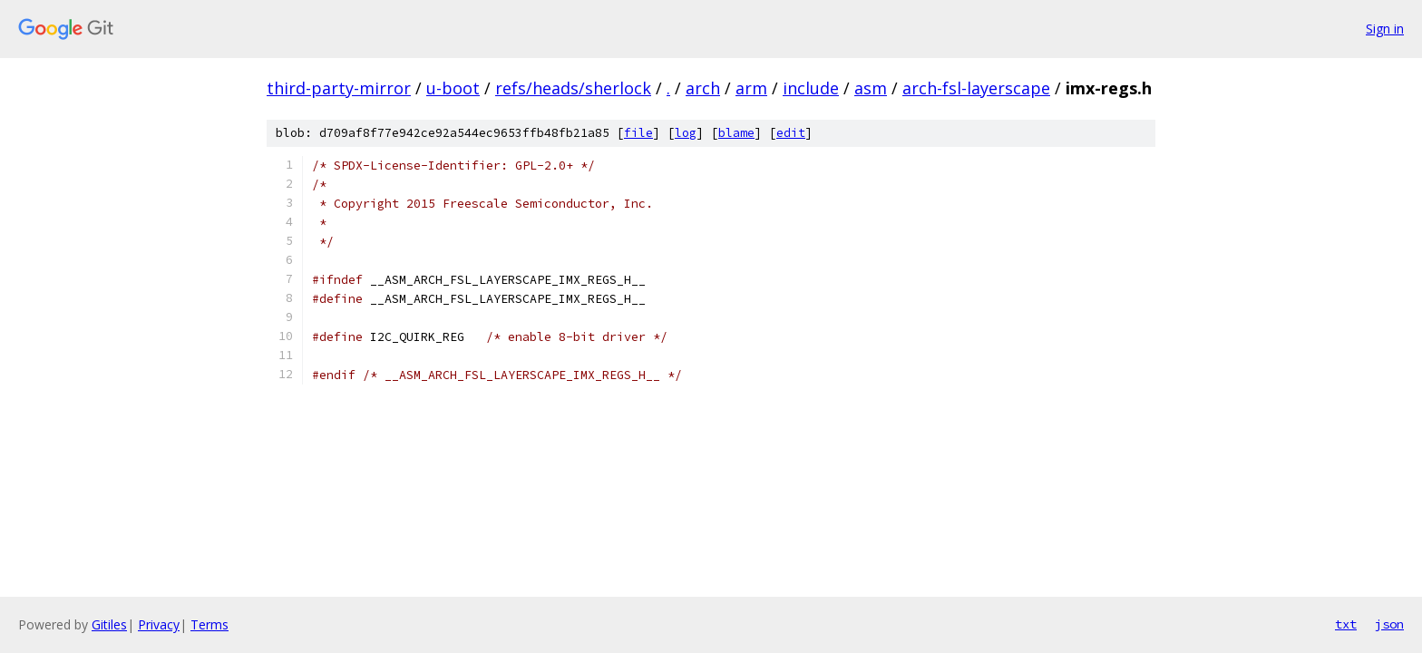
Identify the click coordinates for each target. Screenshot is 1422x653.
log (685, 133)
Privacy (159, 624)
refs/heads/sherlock (573, 88)
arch (703, 88)
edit (790, 133)
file (638, 133)
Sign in (1385, 28)
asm (870, 88)
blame (736, 133)
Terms (209, 624)
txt (1346, 624)
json (1389, 624)
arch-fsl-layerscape (976, 88)
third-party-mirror (339, 88)
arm (751, 88)
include (811, 88)
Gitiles (109, 624)
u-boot (453, 88)
